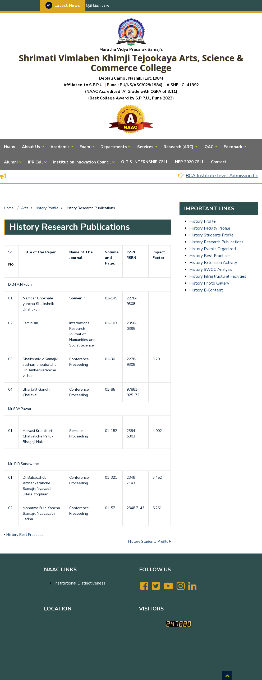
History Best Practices (24, 534)
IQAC (208, 146)
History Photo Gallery (209, 283)
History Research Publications (216, 242)
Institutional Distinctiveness (79, 583)
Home (9, 146)
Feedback (233, 146)
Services (145, 146)
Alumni (11, 162)
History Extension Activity (213, 262)
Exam (85, 146)
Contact (219, 162)
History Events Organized (212, 249)
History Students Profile (148, 541)
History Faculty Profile (209, 228)
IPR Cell (35, 162)
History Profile (202, 221)
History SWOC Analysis (210, 269)
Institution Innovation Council (82, 162)
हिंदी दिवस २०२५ (97, 5)
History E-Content (206, 290)
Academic (59, 146)
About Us (31, 146)
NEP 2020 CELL (189, 162)
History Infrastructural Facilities (217, 276)
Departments (113, 146)
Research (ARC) (178, 146)
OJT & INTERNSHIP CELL (144, 162)
